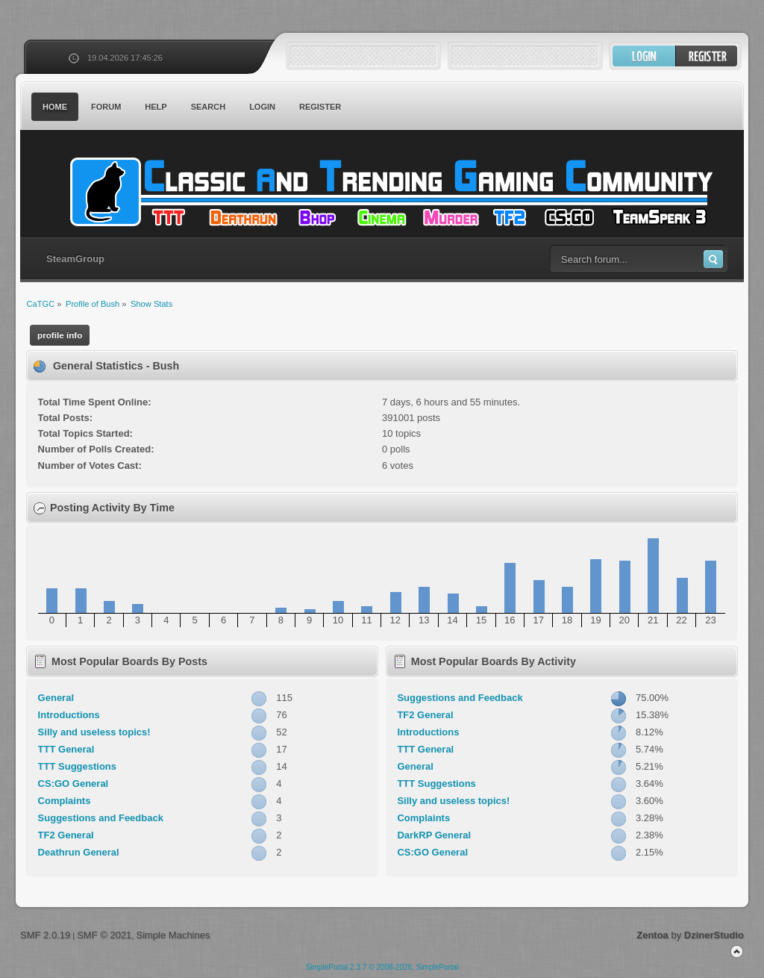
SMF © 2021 (104, 935)
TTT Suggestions (77, 766)
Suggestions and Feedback (100, 817)
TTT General (66, 749)
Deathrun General (78, 852)
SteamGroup (75, 258)
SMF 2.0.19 (45, 935)
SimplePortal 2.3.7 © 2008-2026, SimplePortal (382, 967)
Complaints (64, 800)
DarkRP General (434, 835)
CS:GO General (73, 783)
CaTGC (389, 192)
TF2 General (66, 835)
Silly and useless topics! (94, 732)
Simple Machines (173, 935)
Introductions (69, 714)
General (56, 697)
